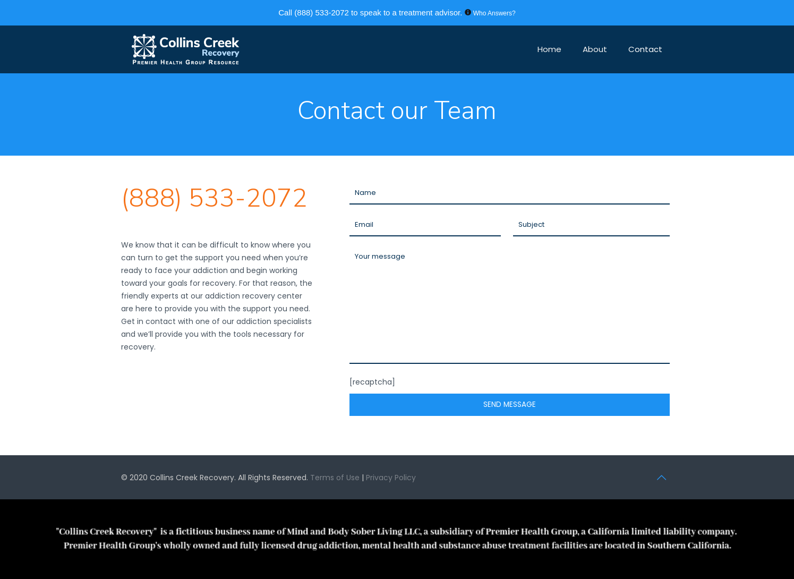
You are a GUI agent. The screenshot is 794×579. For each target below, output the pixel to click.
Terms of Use (336, 477)
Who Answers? (494, 13)
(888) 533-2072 (321, 12)
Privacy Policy (391, 477)
